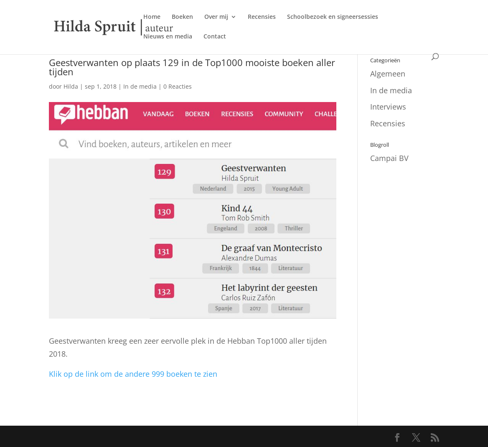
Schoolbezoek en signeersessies (332, 17)
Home (151, 17)
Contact (214, 36)
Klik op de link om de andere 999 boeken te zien (133, 374)
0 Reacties (177, 86)
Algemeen (387, 74)
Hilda (71, 86)
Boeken (182, 17)
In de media (140, 86)
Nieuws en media (167, 36)
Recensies (262, 17)
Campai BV (389, 158)
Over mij (216, 17)
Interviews (388, 107)
